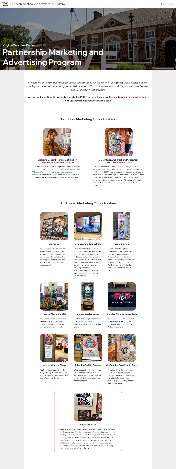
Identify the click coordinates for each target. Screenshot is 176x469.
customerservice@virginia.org (131, 97)
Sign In (164, 4)
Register (171, 4)
